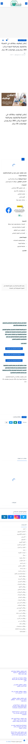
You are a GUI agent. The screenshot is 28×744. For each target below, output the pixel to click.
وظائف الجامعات (21, 584)
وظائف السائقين (21, 589)
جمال (24, 555)
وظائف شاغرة (22, 615)
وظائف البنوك (22, 576)
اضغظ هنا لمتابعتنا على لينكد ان (14, 360)
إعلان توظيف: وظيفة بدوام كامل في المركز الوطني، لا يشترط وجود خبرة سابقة (19, 673)
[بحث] (2, 3)
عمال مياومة (22, 557)
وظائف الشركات (21, 594)
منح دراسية (22, 568)
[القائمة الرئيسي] (26, 3)
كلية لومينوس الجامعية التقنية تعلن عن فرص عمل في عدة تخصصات (19, 713)
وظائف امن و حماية (20, 613)
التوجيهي (23, 539)
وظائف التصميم (21, 581)
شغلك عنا (8, 741)
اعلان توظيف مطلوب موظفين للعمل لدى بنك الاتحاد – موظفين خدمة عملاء (19, 700)
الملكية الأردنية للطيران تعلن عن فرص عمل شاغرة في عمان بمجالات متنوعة (19, 727)
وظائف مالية (22, 623)
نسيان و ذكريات (21, 571)
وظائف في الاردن (22, 40)
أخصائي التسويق (21, 531)
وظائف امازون (22, 610)
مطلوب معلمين (21, 565)
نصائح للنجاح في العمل (19, 573)
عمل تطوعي (22, 560)
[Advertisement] (14, 22)
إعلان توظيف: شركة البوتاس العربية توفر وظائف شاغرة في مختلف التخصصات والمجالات (19, 706)
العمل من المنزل (21, 547)
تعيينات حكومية (21, 552)
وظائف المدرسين (21, 602)
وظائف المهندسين (21, 607)
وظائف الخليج (22, 586)
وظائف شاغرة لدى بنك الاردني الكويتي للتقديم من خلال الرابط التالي (19, 679)
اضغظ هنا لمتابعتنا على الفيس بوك (14, 354)
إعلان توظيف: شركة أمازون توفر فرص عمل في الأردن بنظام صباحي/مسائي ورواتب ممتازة (19, 720)
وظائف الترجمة (21, 579)
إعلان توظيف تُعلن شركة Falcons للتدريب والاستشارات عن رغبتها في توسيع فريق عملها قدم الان (19, 734)
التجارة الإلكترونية (21, 534)
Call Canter (22, 631)
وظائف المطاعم (21, 605)
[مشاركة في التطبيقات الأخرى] (6, 422)
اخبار (24, 529)
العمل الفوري (22, 542)
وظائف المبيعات (21, 600)
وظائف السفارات (21, 592)
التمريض (23, 536)
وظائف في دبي (21, 621)
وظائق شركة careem (20, 629)
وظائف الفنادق (21, 597)
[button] (20, 422)
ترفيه (24, 550)
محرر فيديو (22, 563)
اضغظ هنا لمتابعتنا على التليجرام (14, 348)
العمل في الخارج (21, 544)
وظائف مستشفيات (20, 626)
